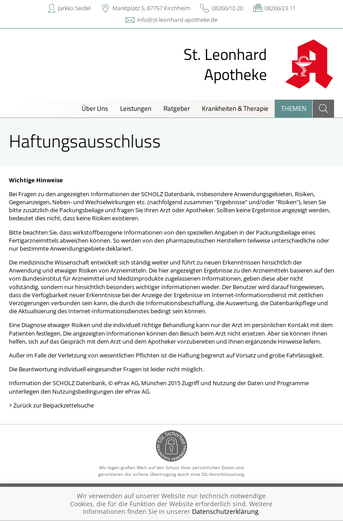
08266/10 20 (227, 8)
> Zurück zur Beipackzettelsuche (51, 405)
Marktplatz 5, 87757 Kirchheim (151, 8)
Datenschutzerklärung (225, 511)
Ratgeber (176, 108)
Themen (293, 108)
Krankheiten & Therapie (235, 108)
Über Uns (95, 108)
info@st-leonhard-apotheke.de (177, 20)
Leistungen (135, 108)
